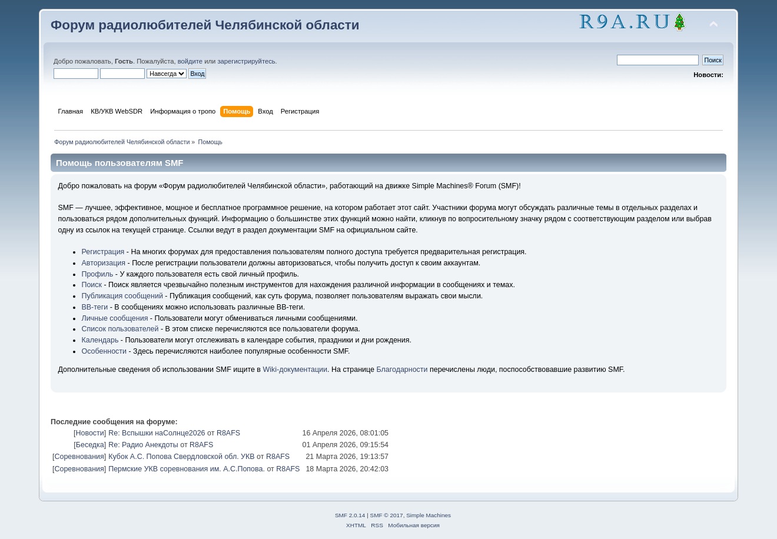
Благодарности (401, 369)
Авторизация (103, 263)
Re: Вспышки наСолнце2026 (156, 433)
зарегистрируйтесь (246, 61)
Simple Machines (428, 515)
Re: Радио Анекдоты (143, 445)
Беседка (90, 445)
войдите (190, 61)
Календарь (99, 340)
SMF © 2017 (386, 515)
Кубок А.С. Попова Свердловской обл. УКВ (181, 457)
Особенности (104, 351)
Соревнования (79, 457)
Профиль (97, 274)
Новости (89, 433)
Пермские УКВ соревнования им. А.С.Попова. (186, 469)
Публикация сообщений (121, 296)
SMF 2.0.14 (350, 515)
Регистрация (102, 252)
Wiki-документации (295, 369)
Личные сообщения (114, 318)
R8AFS (228, 433)
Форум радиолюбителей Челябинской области (205, 25)
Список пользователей (119, 329)
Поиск (91, 285)
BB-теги (94, 307)
